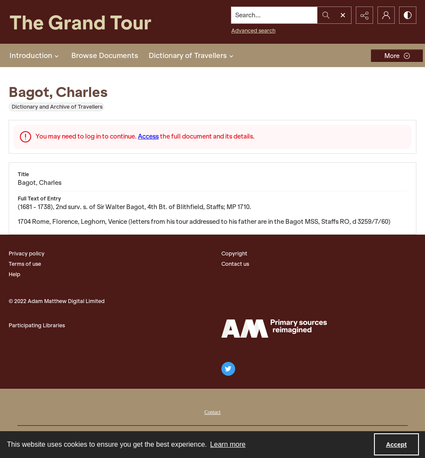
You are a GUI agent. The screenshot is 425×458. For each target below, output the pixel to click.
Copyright (234, 253)
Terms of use (25, 264)
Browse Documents (104, 55)
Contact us (235, 264)
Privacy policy (27, 253)
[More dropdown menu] (397, 55)
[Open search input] (343, 15)
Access (148, 136)
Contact (212, 412)
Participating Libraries (37, 325)
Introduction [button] (35, 55)
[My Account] (386, 15)
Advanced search (253, 30)
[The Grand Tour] (94, 22)
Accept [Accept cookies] (396, 444)
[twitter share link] (228, 369)
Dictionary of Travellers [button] (192, 55)
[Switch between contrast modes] (407, 15)
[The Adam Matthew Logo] (274, 328)
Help (14, 274)
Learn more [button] (228, 444)
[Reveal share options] (364, 15)
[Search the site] (274, 15)
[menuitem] (212, 411)
